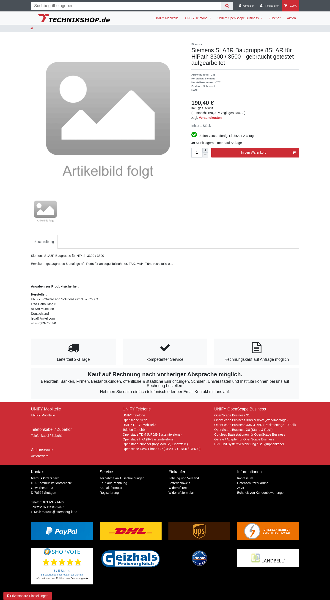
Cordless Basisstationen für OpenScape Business (249, 434)
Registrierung (109, 492)
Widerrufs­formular (181, 492)
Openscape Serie (135, 420)
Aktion (291, 18)
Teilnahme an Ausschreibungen (122, 478)
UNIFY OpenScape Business (238, 18)
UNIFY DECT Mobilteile (139, 425)
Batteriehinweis (179, 483)
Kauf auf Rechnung (113, 483)
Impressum (245, 478)
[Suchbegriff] (126, 6)
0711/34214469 (54, 507)
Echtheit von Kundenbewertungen (261, 492)
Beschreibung (44, 242)
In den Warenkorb (268, 153)
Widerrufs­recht (178, 488)
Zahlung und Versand (183, 478)
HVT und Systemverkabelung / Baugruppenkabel (249, 444)
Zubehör (274, 18)
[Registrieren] (270, 5)
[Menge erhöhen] (205, 150)
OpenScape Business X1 (232, 415)
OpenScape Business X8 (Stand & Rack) (243, 430)
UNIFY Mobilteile (167, 18)
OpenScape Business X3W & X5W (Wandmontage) (251, 420)
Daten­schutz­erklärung (252, 483)
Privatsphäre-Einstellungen (27, 596)
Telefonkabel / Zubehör (47, 435)
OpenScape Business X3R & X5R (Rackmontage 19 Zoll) (255, 425)
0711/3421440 (53, 502)
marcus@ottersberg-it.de (59, 512)
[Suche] (227, 6)
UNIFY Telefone (196, 18)
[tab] (44, 242)
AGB (240, 488)
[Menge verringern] (205, 155)
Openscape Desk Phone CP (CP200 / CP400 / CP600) (162, 449)
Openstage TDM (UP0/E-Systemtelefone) (152, 434)
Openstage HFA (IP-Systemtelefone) (148, 439)
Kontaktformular (111, 488)
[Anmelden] (246, 5)
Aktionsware (39, 456)
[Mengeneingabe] (196, 152)
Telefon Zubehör (134, 430)
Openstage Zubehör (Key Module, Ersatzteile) (155, 444)
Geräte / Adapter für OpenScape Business (244, 439)
